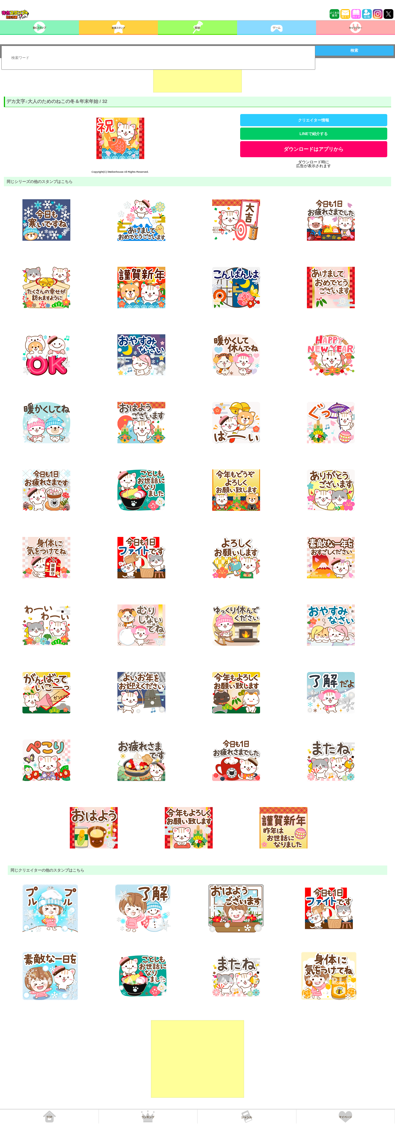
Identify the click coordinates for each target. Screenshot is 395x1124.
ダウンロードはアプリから (313, 149)
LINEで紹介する (313, 133)
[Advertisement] (197, 78)
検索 (354, 50)
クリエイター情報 (313, 120)
